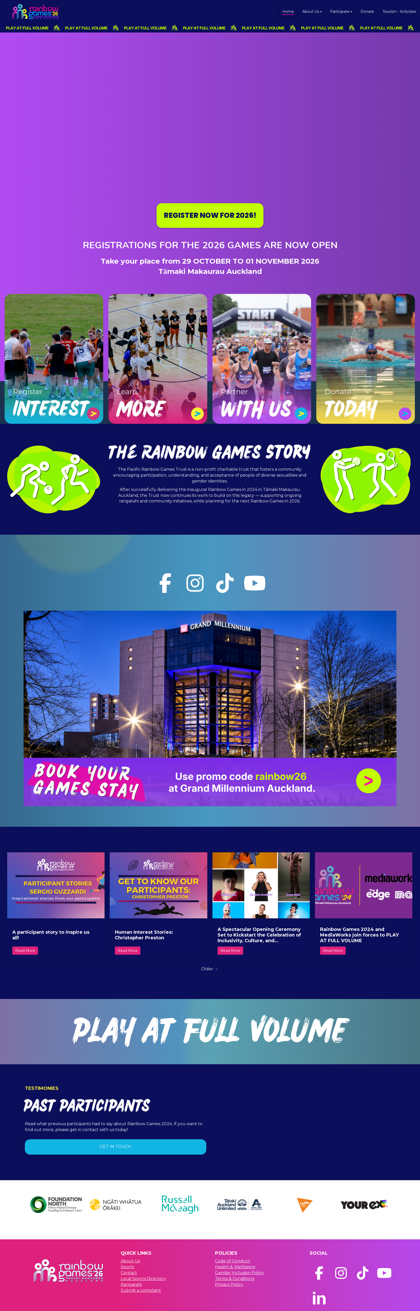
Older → (209, 968)
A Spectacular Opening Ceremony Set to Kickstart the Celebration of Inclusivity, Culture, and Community (259, 935)
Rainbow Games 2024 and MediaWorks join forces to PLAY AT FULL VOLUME (359, 935)
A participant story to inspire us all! (50, 935)
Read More (25, 950)
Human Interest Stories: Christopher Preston (144, 935)
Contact (129, 1272)
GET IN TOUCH (115, 1146)
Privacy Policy (229, 1284)
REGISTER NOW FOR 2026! (210, 215)
